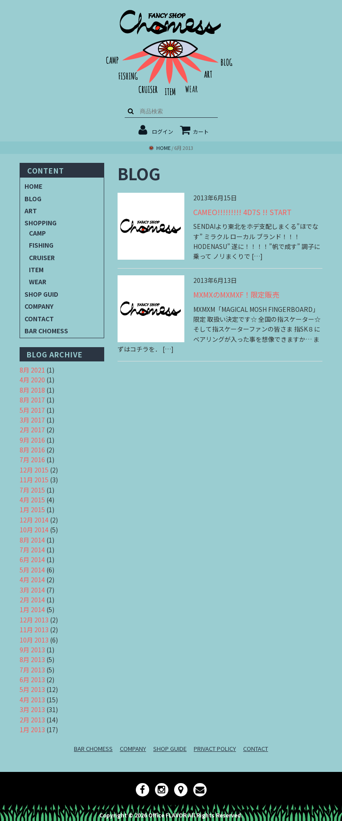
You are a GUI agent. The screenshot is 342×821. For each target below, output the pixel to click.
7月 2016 (32, 459)
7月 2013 (32, 669)
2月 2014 (32, 599)
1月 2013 (32, 729)
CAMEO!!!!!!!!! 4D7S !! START (242, 212)
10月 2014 (34, 529)
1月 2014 (32, 609)
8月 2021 (32, 369)
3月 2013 (32, 709)
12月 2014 (34, 519)
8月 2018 (32, 390)
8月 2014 (32, 539)
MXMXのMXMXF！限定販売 (236, 294)
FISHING (41, 244)
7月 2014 (32, 549)
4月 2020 (32, 379)
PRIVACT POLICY (215, 748)
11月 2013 (34, 629)
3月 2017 (32, 419)
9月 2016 (32, 439)
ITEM (36, 269)
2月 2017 (32, 429)
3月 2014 (32, 589)
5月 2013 (32, 689)
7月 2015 (32, 489)
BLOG (32, 198)
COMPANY (38, 306)
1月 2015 (32, 509)
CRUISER (42, 257)
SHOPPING (40, 222)
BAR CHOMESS (46, 330)
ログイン (162, 131)
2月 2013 (32, 719)
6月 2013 (32, 679)
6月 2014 (32, 559)
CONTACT (39, 318)
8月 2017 (32, 399)
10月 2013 (34, 639)
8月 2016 (32, 449)
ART (30, 210)
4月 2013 (32, 699)
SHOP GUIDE (170, 748)
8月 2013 (32, 659)
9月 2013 (32, 649)
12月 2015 (34, 469)
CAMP (37, 232)
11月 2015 (34, 479)
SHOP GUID (41, 294)
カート (194, 131)
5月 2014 (32, 569)
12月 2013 (34, 619)
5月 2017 (32, 410)
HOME (33, 186)
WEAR (37, 281)
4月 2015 (32, 499)
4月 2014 (32, 579)
